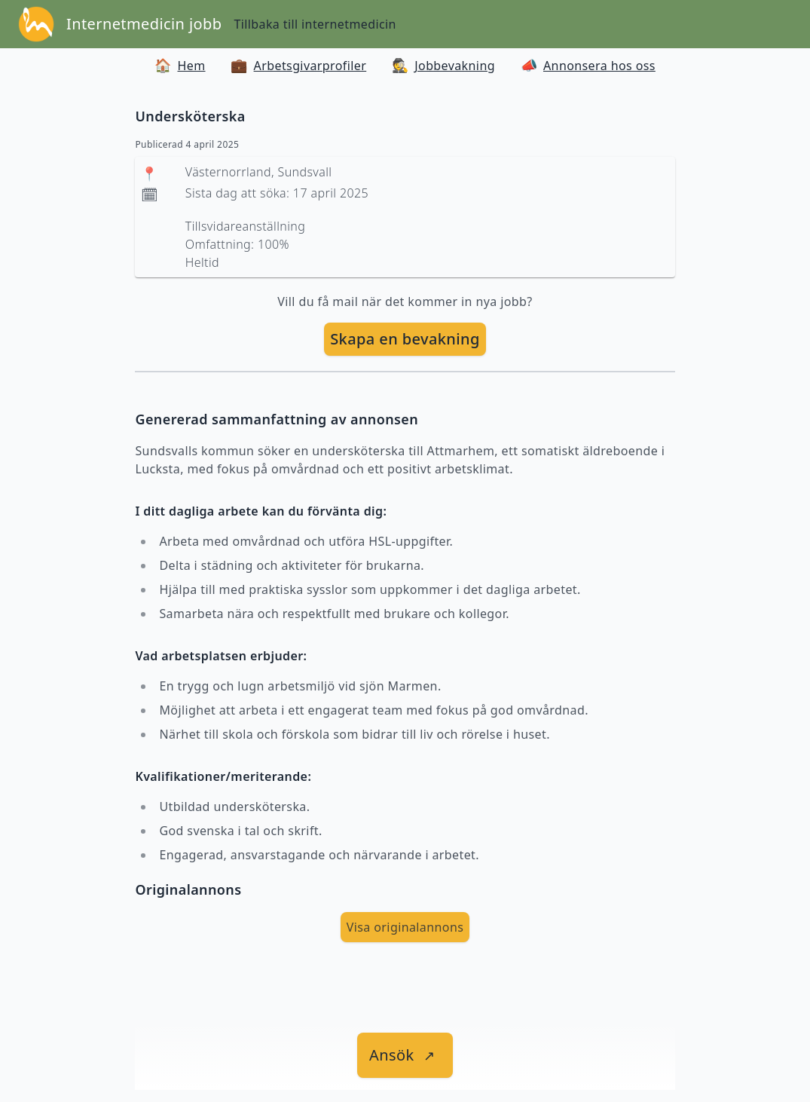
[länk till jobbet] (405, 1055)
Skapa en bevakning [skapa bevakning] (405, 339)
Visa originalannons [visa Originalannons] (405, 927)
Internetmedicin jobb (144, 24)
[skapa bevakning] (405, 339)
